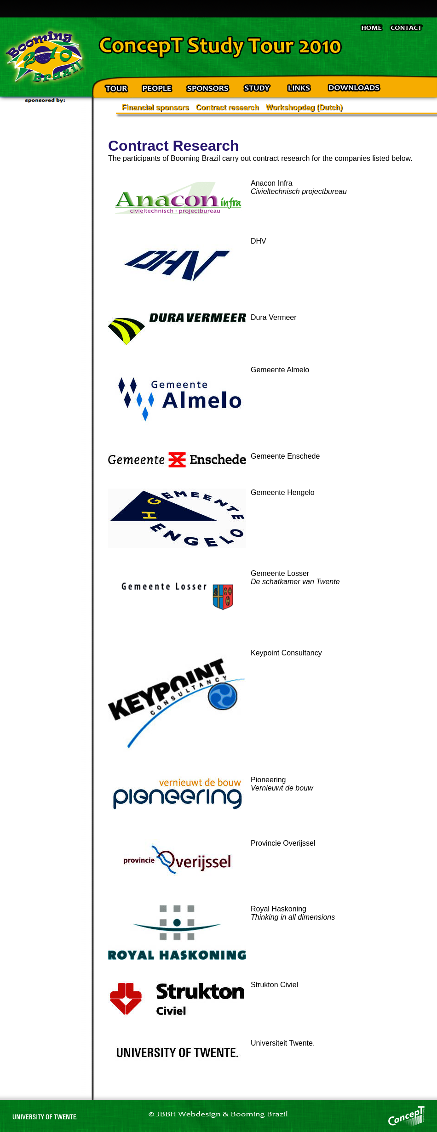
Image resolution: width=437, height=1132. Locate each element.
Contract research (227, 107)
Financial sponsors (155, 107)
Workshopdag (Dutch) (304, 107)
